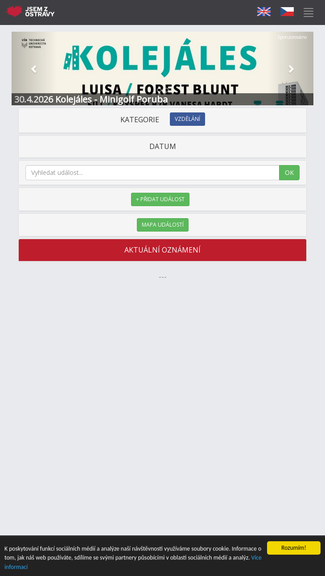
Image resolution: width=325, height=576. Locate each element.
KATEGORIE (162, 119)
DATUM (162, 146)
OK (289, 172)
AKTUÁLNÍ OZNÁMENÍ (162, 250)
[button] (34, 68)
